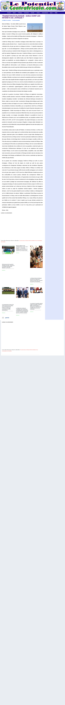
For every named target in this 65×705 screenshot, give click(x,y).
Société (32, 12)
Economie (26, 12)
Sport (51, 12)
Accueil (9, 12)
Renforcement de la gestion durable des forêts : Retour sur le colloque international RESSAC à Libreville (8, 266)
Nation (14, 12)
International (45, 12)
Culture (38, 12)
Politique (20, 12)
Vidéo (56, 12)
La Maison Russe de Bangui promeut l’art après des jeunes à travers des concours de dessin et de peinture (36, 280)
